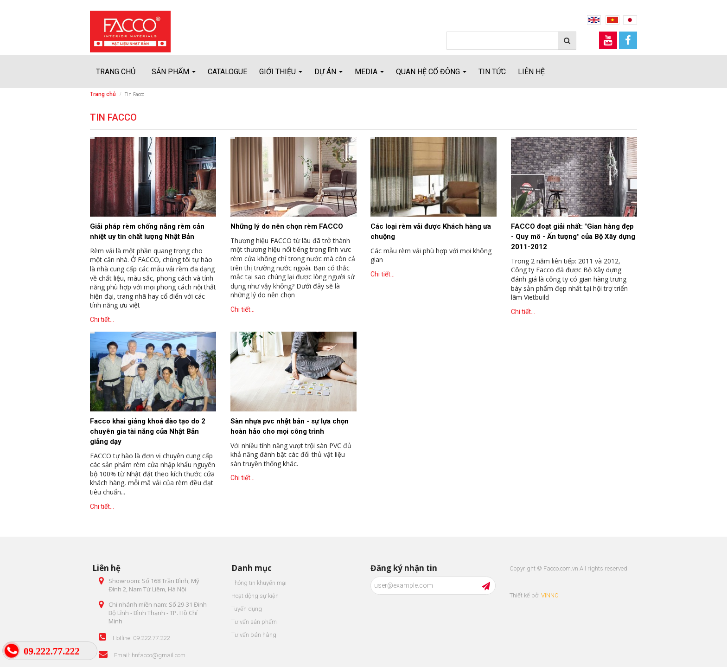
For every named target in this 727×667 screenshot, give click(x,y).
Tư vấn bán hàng (253, 634)
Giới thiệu (280, 71)
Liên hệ (531, 71)
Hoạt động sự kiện (255, 595)
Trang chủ (115, 71)
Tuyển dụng (246, 608)
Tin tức (492, 71)
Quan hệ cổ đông (431, 71)
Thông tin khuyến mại (259, 582)
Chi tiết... (102, 319)
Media (369, 71)
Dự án (328, 71)
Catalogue (227, 71)
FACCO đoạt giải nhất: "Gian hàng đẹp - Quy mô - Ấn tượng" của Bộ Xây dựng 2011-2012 (573, 236)
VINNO (550, 595)
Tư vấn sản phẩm (254, 621)
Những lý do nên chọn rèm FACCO (286, 226)
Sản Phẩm (174, 71)
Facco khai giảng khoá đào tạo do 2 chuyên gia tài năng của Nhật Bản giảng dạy (147, 431)
